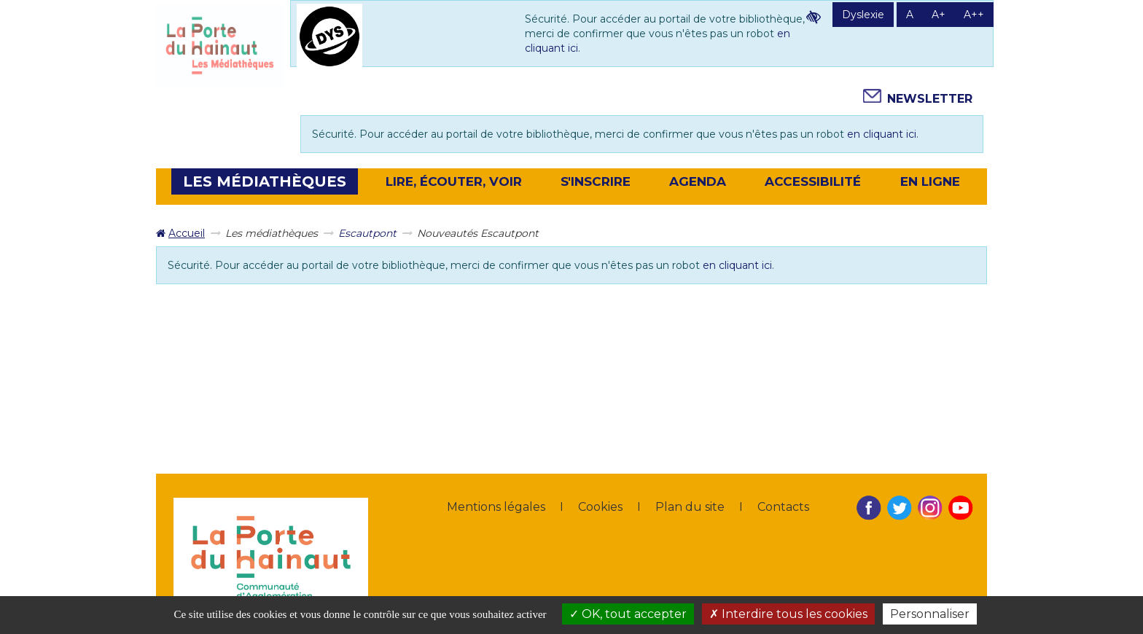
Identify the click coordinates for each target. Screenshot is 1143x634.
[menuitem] (180, 233)
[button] (264, 181)
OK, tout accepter (628, 614)
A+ (938, 14)
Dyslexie (863, 14)
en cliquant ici (881, 134)
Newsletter (929, 99)
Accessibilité (813, 181)
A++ (974, 14)
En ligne (930, 181)
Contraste (813, 16)
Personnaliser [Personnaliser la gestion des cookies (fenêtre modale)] (930, 614)
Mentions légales (496, 507)
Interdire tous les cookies (788, 614)
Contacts (783, 507)
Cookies (600, 507)
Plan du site (690, 507)
